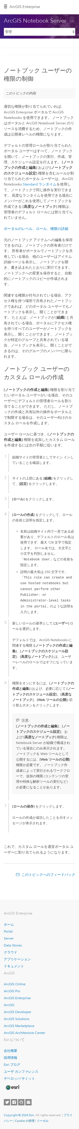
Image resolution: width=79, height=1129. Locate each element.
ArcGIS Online (14, 984)
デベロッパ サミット (19, 1079)
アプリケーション (17, 959)
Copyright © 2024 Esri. (19, 1115)
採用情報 (10, 1058)
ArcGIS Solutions (16, 1019)
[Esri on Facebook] (14, 1102)
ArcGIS (9, 1005)
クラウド (10, 952)
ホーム (9, 924)
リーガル (43, 1120)
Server (9, 938)
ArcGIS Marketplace (19, 1026)
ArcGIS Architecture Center (24, 1033)
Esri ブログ (12, 1065)
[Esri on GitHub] (21, 1102)
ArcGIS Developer (17, 1012)
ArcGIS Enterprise (24, 6)
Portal (8, 931)
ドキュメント (14, 966)
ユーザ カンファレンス (21, 1072)
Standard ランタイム (39, 184)
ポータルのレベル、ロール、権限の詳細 (36, 229)
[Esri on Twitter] (7, 1102)
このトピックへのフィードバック (48, 875)
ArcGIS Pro (12, 991)
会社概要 (10, 1051)
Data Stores (13, 945)
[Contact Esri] (28, 1102)
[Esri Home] (12, 1087)
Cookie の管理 (25, 1120)
